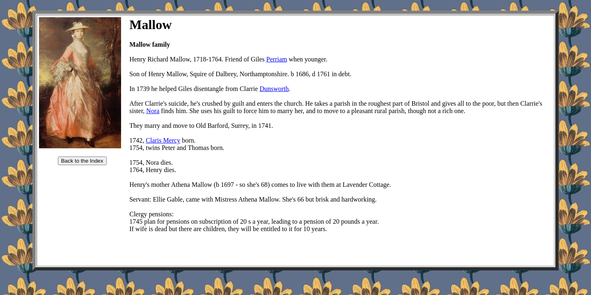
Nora (152, 110)
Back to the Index (82, 161)
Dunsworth (274, 88)
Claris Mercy (163, 140)
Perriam (276, 59)
